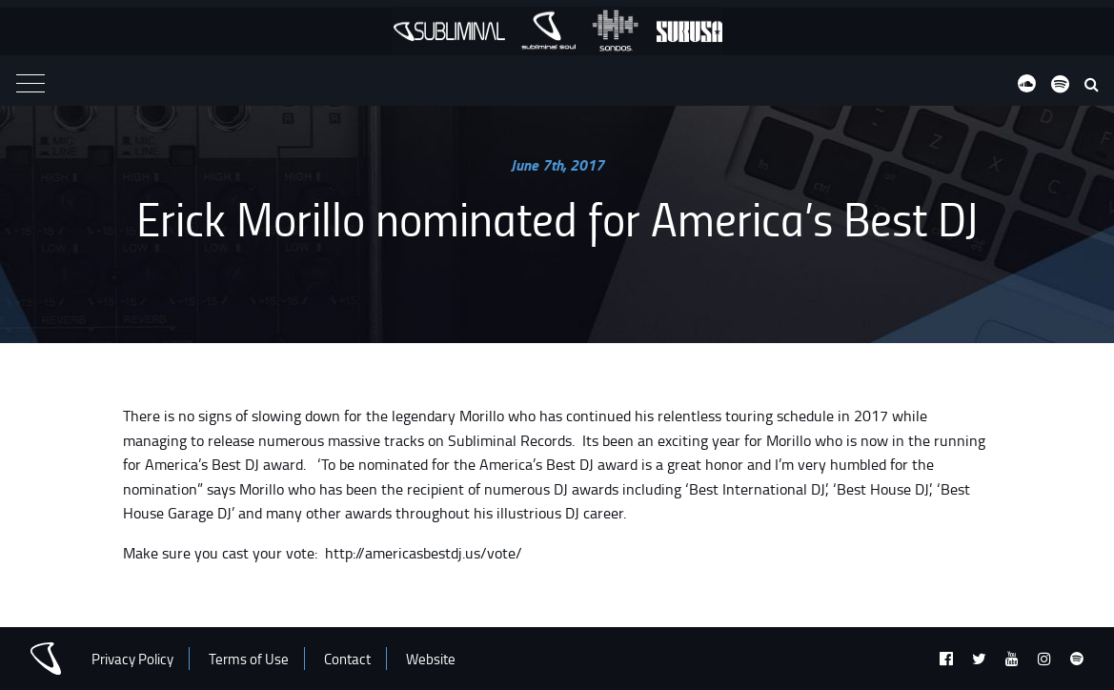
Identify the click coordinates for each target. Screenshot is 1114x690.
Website (431, 659)
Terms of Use (249, 659)
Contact (347, 659)
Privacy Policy (132, 659)
